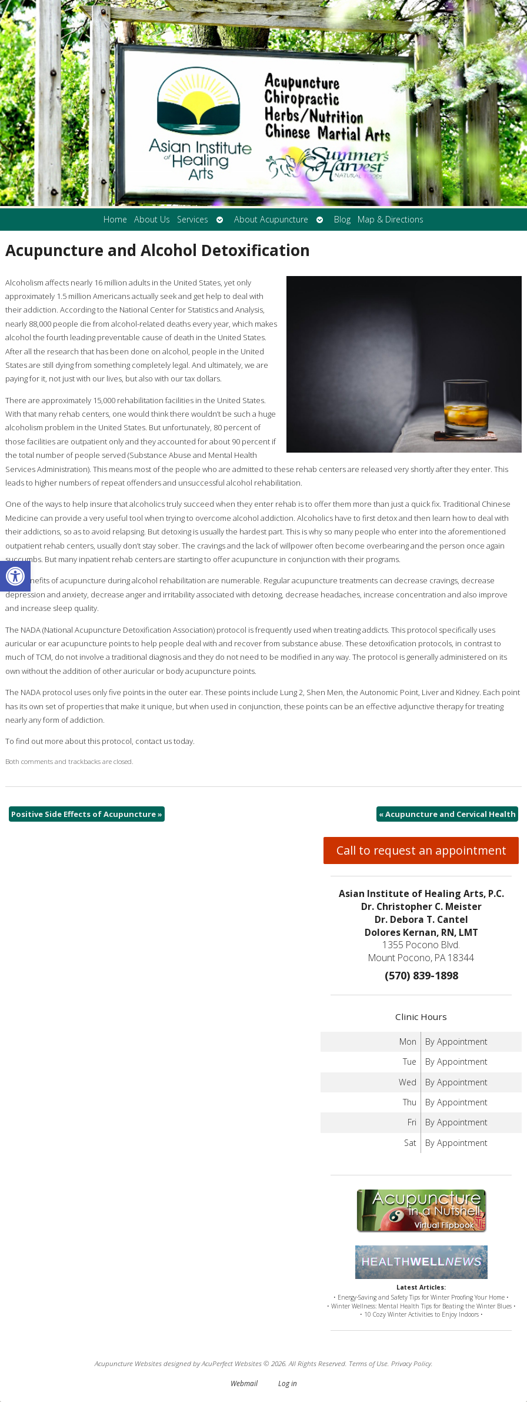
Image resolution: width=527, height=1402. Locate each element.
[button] (15, 576)
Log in (287, 1383)
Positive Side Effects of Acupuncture (86, 814)
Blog (342, 219)
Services (192, 219)
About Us (152, 219)
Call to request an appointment (421, 850)
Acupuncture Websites (128, 1363)
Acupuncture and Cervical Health (447, 814)
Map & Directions (390, 219)
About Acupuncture (271, 219)
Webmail (244, 1383)
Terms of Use (368, 1363)
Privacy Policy (411, 1363)
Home (115, 219)
